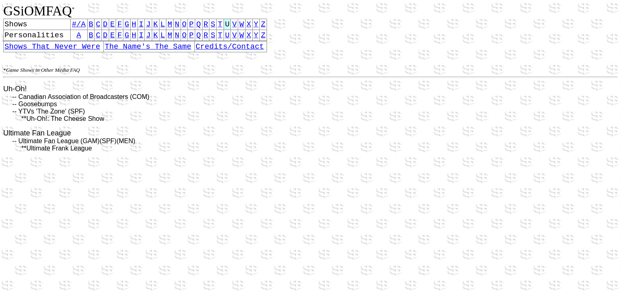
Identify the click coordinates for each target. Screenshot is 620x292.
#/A (79, 25)
